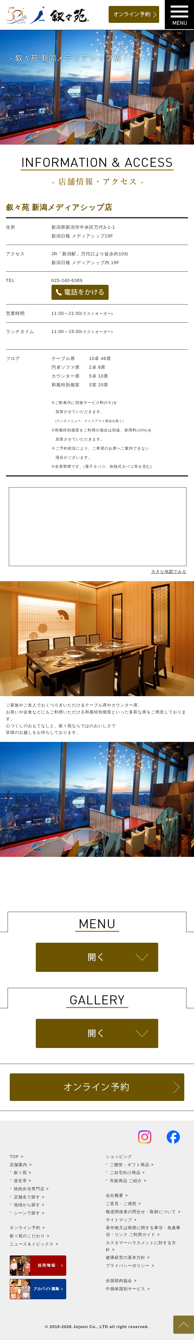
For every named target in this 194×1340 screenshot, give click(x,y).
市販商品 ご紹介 (126, 1180)
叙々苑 (20, 1172)
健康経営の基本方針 (125, 1257)
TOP (14, 1156)
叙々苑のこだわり (27, 1235)
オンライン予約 (25, 1227)
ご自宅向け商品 (125, 1172)
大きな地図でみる (168, 571)
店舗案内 (18, 1164)
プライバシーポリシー (128, 1265)
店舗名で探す (27, 1197)
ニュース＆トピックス (32, 1244)
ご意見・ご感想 (121, 1203)
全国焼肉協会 (119, 1280)
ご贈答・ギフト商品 (129, 1164)
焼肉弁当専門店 (29, 1188)
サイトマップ (119, 1219)
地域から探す (27, 1204)
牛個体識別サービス (125, 1288)
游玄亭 (20, 1180)
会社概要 (114, 1195)
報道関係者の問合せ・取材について (141, 1211)
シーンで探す (27, 1213)
